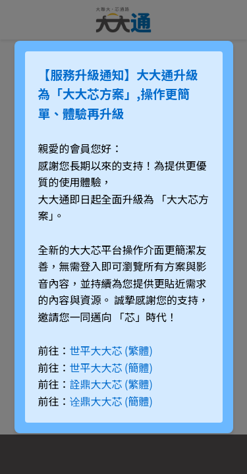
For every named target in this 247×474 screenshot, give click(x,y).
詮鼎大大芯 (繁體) (111, 384)
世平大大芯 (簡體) (111, 367)
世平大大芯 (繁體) (111, 350)
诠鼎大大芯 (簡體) (111, 401)
